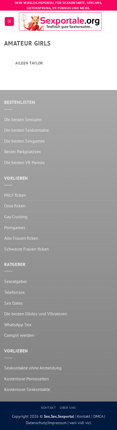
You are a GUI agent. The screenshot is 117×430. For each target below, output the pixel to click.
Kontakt (48, 407)
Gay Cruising (16, 216)
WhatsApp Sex (17, 324)
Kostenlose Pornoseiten (26, 378)
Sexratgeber (15, 281)
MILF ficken (15, 195)
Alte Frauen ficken (21, 238)
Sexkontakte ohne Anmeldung (33, 368)
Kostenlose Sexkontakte (27, 389)
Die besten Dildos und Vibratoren (35, 313)
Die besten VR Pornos (24, 162)
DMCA (97, 416)
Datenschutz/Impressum (46, 422)
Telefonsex (14, 292)
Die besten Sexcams (23, 119)
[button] (9, 21)
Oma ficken (15, 205)
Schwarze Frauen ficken (26, 249)
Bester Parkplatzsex (22, 151)
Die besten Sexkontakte (26, 130)
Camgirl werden (19, 335)
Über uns (68, 407)
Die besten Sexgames (24, 141)
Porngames (14, 227)
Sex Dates (13, 303)
